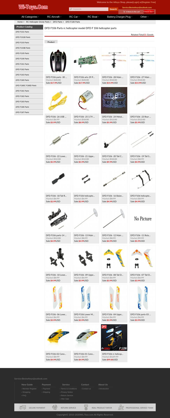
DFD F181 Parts (22, 91)
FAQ (24, 395)
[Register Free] (149, 2)
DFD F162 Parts (22, 69)
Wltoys (116, 2)
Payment (46, 389)
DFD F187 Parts (22, 112)
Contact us (86, 389)
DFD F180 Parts (22, 80)
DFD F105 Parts (22, 53)
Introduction (104, 389)
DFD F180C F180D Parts (26, 85)
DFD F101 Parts (22, 32)
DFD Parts (57, 22)
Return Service (67, 395)
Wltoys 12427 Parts (100, 13)
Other (144, 16)
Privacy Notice (67, 392)
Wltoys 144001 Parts (87, 13)
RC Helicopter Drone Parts (38, 22)
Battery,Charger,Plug (119, 16)
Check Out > (148, 12)
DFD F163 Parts (22, 75)
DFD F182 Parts (22, 96)
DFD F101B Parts (23, 37)
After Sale (65, 399)
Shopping (26, 392)
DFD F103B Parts (23, 48)
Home (20, 22)
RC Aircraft (54, 16)
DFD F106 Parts (73, 22)
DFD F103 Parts (22, 43)
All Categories (30, 16)
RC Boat (93, 16)
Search (113, 9)
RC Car (74, 16)
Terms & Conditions (69, 389)
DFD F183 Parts (22, 102)
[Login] (136, 2)
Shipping (46, 392)
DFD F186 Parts (22, 107)
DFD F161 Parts (22, 64)
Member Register (29, 389)
